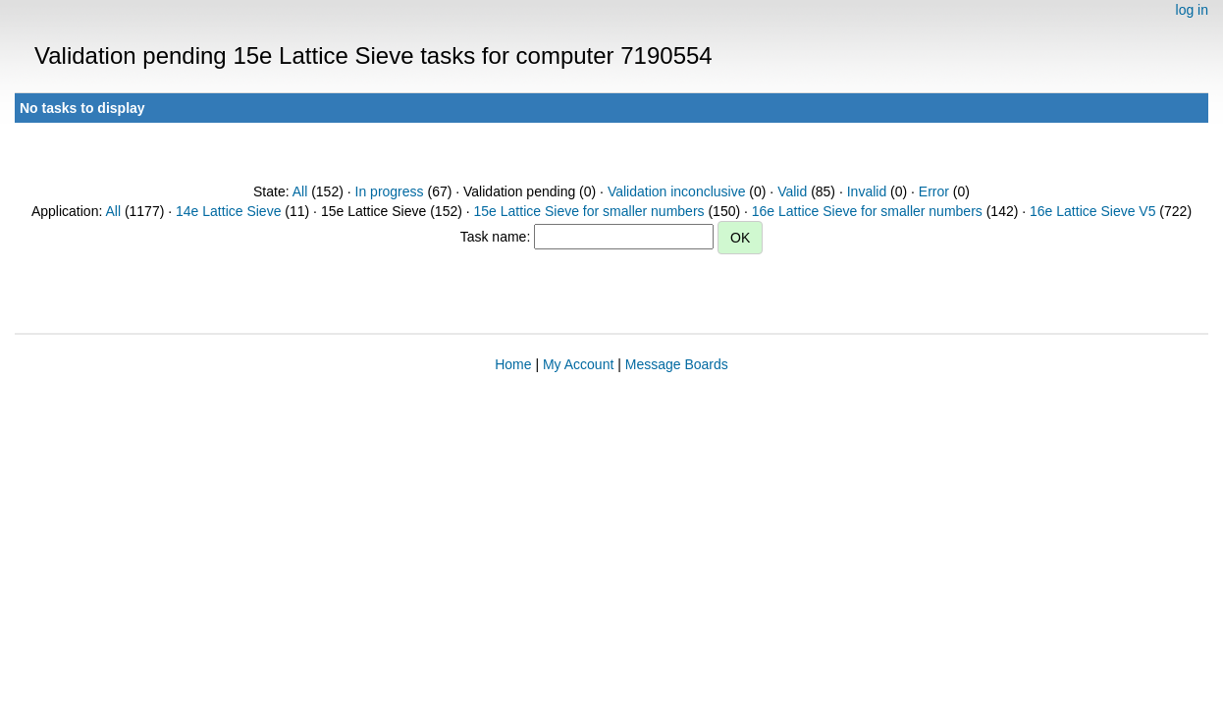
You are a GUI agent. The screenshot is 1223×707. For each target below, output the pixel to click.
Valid (792, 191)
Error (934, 191)
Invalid (866, 191)
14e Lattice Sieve (228, 211)
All (300, 191)
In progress (389, 191)
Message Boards (676, 364)
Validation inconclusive (677, 191)
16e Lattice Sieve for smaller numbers (867, 211)
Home (513, 364)
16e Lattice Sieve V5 (1092, 211)
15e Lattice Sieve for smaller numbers (589, 211)
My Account (578, 364)
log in (1192, 10)
